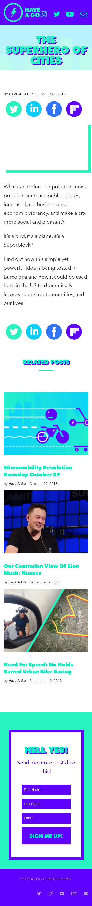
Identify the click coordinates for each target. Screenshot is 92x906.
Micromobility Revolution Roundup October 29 (38, 471)
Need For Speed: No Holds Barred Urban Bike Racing (38, 668)
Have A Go (16, 94)
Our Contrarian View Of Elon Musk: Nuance (41, 570)
